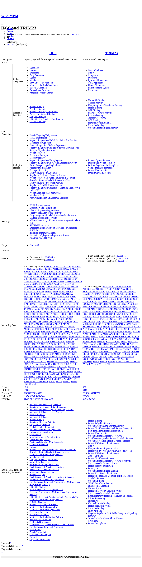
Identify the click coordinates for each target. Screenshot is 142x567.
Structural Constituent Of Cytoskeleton (47, 479)
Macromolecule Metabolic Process (103, 493)
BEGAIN (50, 274)
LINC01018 (134, 319)
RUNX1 (48, 351)
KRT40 (34, 316)
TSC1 (26, 374)
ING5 (66, 306)
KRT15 (27, 311)
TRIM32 (86, 349)
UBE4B (39, 376)
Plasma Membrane (96, 85)
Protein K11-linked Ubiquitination (103, 473)
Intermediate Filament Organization (45, 404)
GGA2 (27, 301)
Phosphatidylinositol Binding (42, 114)
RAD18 (93, 334)
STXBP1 (65, 361)
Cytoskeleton (35, 434)
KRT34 (49, 314)
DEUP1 (27, 289)
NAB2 (135, 324)
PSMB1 (86, 334)
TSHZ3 (86, 351)
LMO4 (52, 321)
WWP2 (52, 381)
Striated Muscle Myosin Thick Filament (106, 518)
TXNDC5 (94, 351)
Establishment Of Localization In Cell (46, 489)
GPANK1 (108, 311)
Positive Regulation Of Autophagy (103, 165)
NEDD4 (37, 334)
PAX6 (32, 339)
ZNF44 (35, 384)
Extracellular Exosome (40, 90)
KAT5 (89, 316)
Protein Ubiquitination (98, 170)
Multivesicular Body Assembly (43, 173)
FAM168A (68, 294)
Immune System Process (99, 160)
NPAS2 (75, 334)
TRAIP (111, 346)
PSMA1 (136, 331)
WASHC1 (43, 381)
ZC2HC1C (125, 359)
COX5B (94, 299)
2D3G (26, 399)
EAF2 (93, 304)
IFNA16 (34, 306)
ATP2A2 (74, 271)
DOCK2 (86, 304)
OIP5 (57, 336)
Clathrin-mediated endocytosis (43, 218)
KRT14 (78, 309)
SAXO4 (64, 351)
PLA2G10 (28, 341)
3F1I (32, 399)
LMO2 (86, 321)
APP (76, 269)
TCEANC (121, 344)
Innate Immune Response (99, 173)
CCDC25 (87, 296)
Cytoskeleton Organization (41, 432)
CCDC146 (129, 294)
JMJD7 (37, 309)
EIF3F (55, 291)
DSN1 (58, 289)
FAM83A (116, 306)
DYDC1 (72, 289)
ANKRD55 (47, 269)
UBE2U (134, 354)
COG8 (33, 284)
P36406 (86, 396)
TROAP (119, 349)
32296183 (76, 34)
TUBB (41, 374)
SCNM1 (86, 339)
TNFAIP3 (96, 346)
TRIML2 (78, 371)
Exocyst (33, 537)
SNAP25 (63, 356)
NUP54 (27, 336)
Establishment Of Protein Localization (47, 467)
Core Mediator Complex (40, 534)
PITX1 (66, 339)
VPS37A (57, 379)
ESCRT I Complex (38, 502)
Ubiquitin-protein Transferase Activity (105, 105)
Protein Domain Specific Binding (44, 111)
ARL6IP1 (36, 271)
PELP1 (44, 339)
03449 (85, 390)
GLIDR (92, 311)
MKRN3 (36, 331)
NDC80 (77, 331)
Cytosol (33, 78)
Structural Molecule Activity (42, 422)
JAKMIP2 (28, 309)
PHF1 (85, 329)
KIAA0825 (56, 309)
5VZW (92, 399)
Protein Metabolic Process (99, 506)
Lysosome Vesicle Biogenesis (43, 208)
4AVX (50, 399)
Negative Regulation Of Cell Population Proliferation (53, 140)
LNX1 (98, 321)
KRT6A (41, 316)
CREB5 (109, 299)
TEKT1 (72, 364)
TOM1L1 (28, 369)
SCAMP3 (73, 351)
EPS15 (62, 291)
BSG (43, 276)
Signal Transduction (38, 138)
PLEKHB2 (60, 341)
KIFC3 (96, 316)
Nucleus (91, 73)
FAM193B (107, 306)
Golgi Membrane (95, 70)
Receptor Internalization (40, 168)
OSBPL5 (64, 336)
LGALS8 (113, 319)
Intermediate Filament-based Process (46, 412)
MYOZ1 (127, 324)
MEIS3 (48, 329)
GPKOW (118, 311)
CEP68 (61, 281)
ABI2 (46, 266)
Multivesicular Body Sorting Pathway (46, 517)
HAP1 (27, 304)
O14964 (41, 396)
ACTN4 (106, 286)
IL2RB (48, 306)
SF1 (92, 339)
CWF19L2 (125, 299)
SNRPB (92, 341)
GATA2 (111, 309)
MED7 (41, 329)
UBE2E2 (95, 354)
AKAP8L (37, 269)
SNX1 (70, 356)
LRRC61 (59, 321)
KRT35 (56, 314)
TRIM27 (44, 371)
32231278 (49, 259)
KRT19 (48, 311)
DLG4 (42, 289)
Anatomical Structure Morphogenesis (46, 442)
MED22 (64, 326)
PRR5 (43, 346)
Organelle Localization (40, 539)
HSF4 (61, 304)
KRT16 (34, 311)
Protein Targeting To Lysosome (43, 135)
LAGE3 (133, 316)
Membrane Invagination (40, 143)
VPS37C (74, 379)
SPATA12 (43, 359)
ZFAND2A (87, 361)
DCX (100, 301)
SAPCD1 (56, 351)
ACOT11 (59, 266)
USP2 (110, 356)
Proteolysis (93, 468)
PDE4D (137, 326)
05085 (27, 390)
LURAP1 (68, 321)
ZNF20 (96, 361)
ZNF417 (120, 361)
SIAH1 (106, 339)
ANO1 (96, 289)
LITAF (38, 321)
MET (60, 329)
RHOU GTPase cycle (39, 225)
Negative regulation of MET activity (46, 213)
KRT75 (49, 316)
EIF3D (109, 304)
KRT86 (70, 316)
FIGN (59, 296)
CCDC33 (53, 279)
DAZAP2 (58, 286)
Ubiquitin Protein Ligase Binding (44, 459)
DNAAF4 (129, 301)
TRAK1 (60, 369)
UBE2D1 (108, 351)
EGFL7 (34, 291)
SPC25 (51, 359)
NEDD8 (45, 334)
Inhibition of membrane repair (43, 233)
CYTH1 (86, 301)
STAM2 (34, 361)
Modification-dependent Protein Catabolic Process (52, 524)
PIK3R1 (58, 339)
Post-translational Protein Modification (105, 431)
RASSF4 (74, 346)
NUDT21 (122, 326)
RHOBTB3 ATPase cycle (41, 238)
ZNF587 (94, 364)
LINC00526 (123, 319)
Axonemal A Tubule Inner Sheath (44, 469)
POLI (127, 329)
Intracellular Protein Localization (44, 464)
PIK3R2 (98, 329)
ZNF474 (128, 361)
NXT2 (130, 326)
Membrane (34, 80)
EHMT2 (48, 291)
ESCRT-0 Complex (38, 88)
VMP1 (50, 379)
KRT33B (41, 314)
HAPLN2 (126, 311)
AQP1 (109, 289)
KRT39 (27, 316)
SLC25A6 (121, 339)
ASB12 (52, 271)
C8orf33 (86, 294)
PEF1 (38, 339)
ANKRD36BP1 (124, 286)
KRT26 (69, 311)
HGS (53, 53)
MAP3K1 (47, 324)
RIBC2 (124, 334)
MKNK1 (28, 331)
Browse (10, 31)
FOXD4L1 (37, 299)
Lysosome (34, 70)
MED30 (27, 329)
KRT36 (63, 314)
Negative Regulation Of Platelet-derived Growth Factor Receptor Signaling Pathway (54, 149)
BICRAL (66, 274)
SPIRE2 (58, 359)
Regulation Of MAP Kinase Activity (46, 185)
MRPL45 (87, 324)
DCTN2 (67, 286)
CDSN (74, 279)
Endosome (34, 73)
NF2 (58, 334)
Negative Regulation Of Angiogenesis (46, 160)
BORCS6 (28, 276)
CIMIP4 (86, 299)
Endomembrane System (98, 88)
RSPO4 (34, 351)
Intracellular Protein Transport (101, 163)
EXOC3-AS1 (132, 304)
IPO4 (78, 306)
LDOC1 (68, 319)
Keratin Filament (37, 414)
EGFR (41, 291)
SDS (38, 354)
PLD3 (52, 341)
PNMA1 (27, 344)
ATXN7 (101, 291)
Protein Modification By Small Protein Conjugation (111, 428)
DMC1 (113, 301)
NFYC (63, 334)
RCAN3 (109, 334)
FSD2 (52, 299)
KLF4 (64, 309)
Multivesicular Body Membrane (44, 85)
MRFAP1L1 (46, 331)
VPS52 (35, 381)
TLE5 (64, 366)
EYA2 (60, 294)
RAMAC (102, 334)
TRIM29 (127, 346)
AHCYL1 (28, 269)
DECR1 (74, 286)
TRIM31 (136, 346)
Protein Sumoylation (97, 523)
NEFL (52, 334)
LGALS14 (95, 319)
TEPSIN (130, 344)
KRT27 (76, 311)
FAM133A (97, 306)
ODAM (51, 336)
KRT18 (41, 311)
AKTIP (113, 286)
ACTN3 (67, 266)
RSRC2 (122, 336)
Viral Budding (36, 529)
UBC (26, 376)
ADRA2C (76, 266)
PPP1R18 (112, 331)
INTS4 (72, 306)
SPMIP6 (66, 359)
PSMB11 (50, 346)
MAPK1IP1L (30, 326)
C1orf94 (49, 276)
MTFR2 (102, 324)
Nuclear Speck (94, 488)
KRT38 (77, 314)
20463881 (49, 257)
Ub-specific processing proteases (44, 210)
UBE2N (126, 354)
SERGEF (45, 354)
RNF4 (63, 349)
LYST (75, 321)
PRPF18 (120, 331)
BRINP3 (36, 276)
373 (84, 387)
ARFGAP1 (118, 289)
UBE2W (86, 356)
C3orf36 (67, 276)
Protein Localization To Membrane (45, 193)
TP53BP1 (37, 369)
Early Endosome (37, 75)
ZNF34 (74, 381)
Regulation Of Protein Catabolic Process (48, 175)
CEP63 (54, 281)
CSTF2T (70, 284)
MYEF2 (110, 324)
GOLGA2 (42, 301)
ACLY (52, 266)
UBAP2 (70, 374)
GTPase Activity (95, 103)
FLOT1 (65, 296)
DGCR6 (35, 289)
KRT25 (62, 311)
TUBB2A (48, 374)
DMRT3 (120, 301)
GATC (64, 299)
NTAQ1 (114, 326)
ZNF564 (136, 361)
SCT (33, 354)
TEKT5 (27, 366)
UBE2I (32, 376)
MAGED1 (38, 324)
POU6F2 (52, 344)
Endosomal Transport (39, 155)
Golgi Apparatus (95, 83)
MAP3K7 (67, 324)
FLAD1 (91, 309)
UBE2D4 (135, 351)
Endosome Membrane (39, 514)
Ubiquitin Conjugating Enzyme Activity (106, 426)
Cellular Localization (39, 444)
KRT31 (33, 314)
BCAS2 (42, 274)
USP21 (124, 356)
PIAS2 (91, 329)
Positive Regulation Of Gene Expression (48, 145)
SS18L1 (74, 359)
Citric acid (34, 245)
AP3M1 (102, 289)
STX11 (57, 361)
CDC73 (112, 296)
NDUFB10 (29, 334)
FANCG (37, 296)
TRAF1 (45, 369)
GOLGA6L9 (53, 301)
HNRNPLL (93, 314)
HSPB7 (109, 314)
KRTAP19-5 (29, 319)
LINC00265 (29, 321)
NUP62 (34, 336)
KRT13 (71, 309)
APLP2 (70, 269)
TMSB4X (87, 346)
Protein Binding (37, 106)
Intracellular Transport (40, 462)
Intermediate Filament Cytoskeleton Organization (51, 409)
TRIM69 (61, 371)
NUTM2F (42, 336)
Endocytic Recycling (39, 170)
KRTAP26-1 (41, 319)
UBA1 (56, 374)
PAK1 (79, 336)
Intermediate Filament (39, 417)
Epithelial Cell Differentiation (43, 427)
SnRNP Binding (95, 511)
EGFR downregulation (40, 205)
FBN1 (44, 296)
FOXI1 (46, 299)
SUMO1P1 (133, 341)
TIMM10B (41, 366)
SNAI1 (136, 339)
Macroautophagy (37, 158)
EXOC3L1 (29, 294)
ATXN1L (28, 274)
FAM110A (87, 306)
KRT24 (55, 311)
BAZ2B (115, 291)
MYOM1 (119, 324)
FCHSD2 (52, 296)
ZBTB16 (109, 359)
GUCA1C (74, 301)
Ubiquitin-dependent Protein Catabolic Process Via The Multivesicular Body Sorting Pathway (54, 498)
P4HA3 (72, 336)
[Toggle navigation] (2, 24)
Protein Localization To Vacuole (44, 504)
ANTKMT (57, 269)
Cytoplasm (34, 68)
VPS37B (66, 379)
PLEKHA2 (120, 329)
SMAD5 (44, 356)
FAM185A (28, 296)
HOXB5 (102, 314)
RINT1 (57, 349)
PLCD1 (45, 341)
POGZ (35, 344)
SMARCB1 (53, 356)
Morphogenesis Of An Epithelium (45, 437)
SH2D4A (99, 339)
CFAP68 (69, 281)
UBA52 (62, 374)
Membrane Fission (38, 195)
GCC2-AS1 (120, 309)
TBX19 (56, 364)
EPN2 (123, 304)
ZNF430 (27, 384)
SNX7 (27, 359)
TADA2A (39, 364)
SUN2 (27, 364)
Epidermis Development (40, 522)
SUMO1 (73, 361)
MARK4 (40, 326)
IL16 (115, 314)
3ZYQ (44, 399)
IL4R (53, 306)
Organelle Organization (40, 424)
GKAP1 (34, 301)
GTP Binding (94, 110)
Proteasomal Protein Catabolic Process (105, 491)
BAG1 (109, 291)
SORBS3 (34, 359)
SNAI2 (86, 341)
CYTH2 (93, 301)
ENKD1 (116, 304)
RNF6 (116, 336)
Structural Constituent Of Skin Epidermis (48, 407)
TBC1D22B (104, 344)
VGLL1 (86, 359)
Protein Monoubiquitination (100, 466)
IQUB (126, 314)
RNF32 (102, 336)
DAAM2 (50, 286)
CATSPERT (103, 294)
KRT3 (26, 314)
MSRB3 (95, 324)
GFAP (70, 299)
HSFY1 (67, 304)
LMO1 (45, 321)
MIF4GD (78, 329)
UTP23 (130, 356)
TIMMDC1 (51, 366)
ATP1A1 (65, 271)
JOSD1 (133, 314)
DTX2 (65, 289)
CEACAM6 (29, 281)
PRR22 (36, 346)
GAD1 (104, 309)
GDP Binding (94, 120)
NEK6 (93, 326)
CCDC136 (33, 279)
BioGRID (11, 44)
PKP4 (111, 329)
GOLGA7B (64, 301)
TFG (33, 366)
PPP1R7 (71, 344)
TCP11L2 (64, 364)
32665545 (121, 256)
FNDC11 (28, 299)
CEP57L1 (46, 281)
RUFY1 (135, 336)
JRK (84, 316)
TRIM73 (69, 371)
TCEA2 (113, 344)
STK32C (42, 361)
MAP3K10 (57, 324)
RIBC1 (117, 334)
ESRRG (69, 291)
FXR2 (98, 309)
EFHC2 (27, 291)
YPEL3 (59, 381)
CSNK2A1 (54, 284)
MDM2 (105, 321)
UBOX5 (94, 356)
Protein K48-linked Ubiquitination (103, 443)
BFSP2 (58, 274)
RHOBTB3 (49, 349)
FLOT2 (73, 296)
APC (64, 269)
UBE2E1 (87, 354)
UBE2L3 (118, 354)
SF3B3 (62, 354)
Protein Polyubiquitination (99, 423)
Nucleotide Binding (97, 100)
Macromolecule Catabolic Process (103, 463)
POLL (133, 329)
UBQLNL (66, 376)
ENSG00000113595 (91, 393)
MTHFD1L (57, 331)
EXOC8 (53, 294)
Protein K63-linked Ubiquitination (103, 453)
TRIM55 (103, 349)
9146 (26, 387)
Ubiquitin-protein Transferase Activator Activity (109, 461)
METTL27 (68, 329)
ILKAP (60, 306)
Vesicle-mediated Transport (100, 168)
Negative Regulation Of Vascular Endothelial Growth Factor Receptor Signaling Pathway (53, 164)
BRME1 (132, 291)
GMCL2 (100, 311)
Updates (10, 38)
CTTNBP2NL (30, 286)
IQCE (120, 314)
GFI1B (77, 299)
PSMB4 (58, 346)
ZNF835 (110, 364)
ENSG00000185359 (33, 393)
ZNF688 (102, 364)
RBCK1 (27, 349)
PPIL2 (94, 331)
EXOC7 (45, 294)
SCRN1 (27, 354)
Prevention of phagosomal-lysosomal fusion (49, 235)
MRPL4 (136, 321)
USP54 (36, 379)
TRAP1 (67, 369)
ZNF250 (103, 361)
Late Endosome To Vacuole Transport (46, 527)
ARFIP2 (27, 271)
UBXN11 (76, 376)
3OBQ (37, 399)
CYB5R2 (41, 286)
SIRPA (113, 339)
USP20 (117, 356)
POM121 (87, 331)
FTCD (58, 299)
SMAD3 (36, 356)
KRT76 (56, 316)
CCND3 (61, 279)
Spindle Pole (93, 501)
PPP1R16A (62, 344)
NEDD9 (86, 326)
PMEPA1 (70, 341)
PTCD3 (65, 346)
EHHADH (101, 304)
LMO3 (92, 321)
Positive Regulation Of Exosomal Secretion (49, 198)
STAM (27, 361)
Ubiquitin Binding (38, 116)
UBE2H (103, 354)
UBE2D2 (117, 351)
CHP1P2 (135, 296)
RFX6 (40, 349)
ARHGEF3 (128, 289)
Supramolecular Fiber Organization (45, 429)
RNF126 (86, 336)
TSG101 (33, 374)
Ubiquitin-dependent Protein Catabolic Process (109, 441)
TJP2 (59, 366)
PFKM (51, 339)
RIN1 (130, 334)
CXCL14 (134, 299)
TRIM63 (111, 349)
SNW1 (109, 341)
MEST (55, 329)
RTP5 (128, 336)
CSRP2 (116, 299)
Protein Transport (37, 153)
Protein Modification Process (101, 458)
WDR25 (93, 359)
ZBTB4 (116, 359)
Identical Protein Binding (99, 123)
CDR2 (68, 279)
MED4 (35, 329)
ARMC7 (45, 271)
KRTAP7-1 (52, 319)
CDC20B (104, 296)
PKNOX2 (73, 339)
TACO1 (86, 344)
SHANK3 (70, 354)
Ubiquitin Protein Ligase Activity (103, 128)
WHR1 (101, 359)
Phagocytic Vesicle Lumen (41, 93)
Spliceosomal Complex (98, 486)
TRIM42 (95, 349)
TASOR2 (48, 364)
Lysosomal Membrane (98, 80)
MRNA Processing (96, 498)
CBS (26, 279)
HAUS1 (33, 304)
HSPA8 (75, 304)
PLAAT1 (38, 341)
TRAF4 (52, 369)
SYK (32, 364)
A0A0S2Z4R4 (30, 396)
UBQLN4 (57, 376)
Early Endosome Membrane (42, 83)
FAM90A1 (126, 306)
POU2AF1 (43, 344)
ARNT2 (86, 291)
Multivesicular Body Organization (45, 509)
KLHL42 (104, 316)
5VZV (85, 399)
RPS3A (27, 351)
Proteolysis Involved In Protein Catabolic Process (110, 451)
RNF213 (94, 336)
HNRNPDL (43, 304)
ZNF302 (66, 381)
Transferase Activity (97, 118)
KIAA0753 (46, 309)
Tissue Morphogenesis (40, 439)
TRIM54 (53, 371)
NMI (69, 334)
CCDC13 (120, 294)
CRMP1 (40, 284)
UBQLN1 (48, 376)
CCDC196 (43, 279)
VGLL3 (43, 379)
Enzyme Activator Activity (100, 113)
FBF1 (133, 306)
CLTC (26, 284)
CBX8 (112, 294)
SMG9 (129, 339)
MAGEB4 (28, 324)
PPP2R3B (28, 346)
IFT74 (41, 306)
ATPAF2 (94, 291)
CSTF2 (63, 284)
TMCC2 (71, 366)
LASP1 (61, 319)
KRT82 (63, 316)
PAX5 (26, 339)
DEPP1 (106, 301)
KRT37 (70, 314)
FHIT (85, 309)
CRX (46, 284)
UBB (77, 374)
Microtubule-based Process (42, 472)
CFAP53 (126, 296)
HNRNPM (53, 304)
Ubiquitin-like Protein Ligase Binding (46, 119)
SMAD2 (27, 356)
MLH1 (120, 321)
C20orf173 (59, 276)
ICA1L (27, 306)
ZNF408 (111, 361)
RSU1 (41, 351)
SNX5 (76, 356)
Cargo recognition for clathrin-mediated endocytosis (53, 215)
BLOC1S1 (75, 274)
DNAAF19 (50, 289)
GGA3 (85, 311)
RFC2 (34, 349)
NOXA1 (106, 326)
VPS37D (28, 381)
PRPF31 (128, 331)
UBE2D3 (126, 351)
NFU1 (99, 326)
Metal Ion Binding (38, 121)
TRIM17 (28, 371)
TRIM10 (75, 369)
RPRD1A (71, 349)
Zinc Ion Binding (37, 109)
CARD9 (94, 294)
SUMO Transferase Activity (100, 483)
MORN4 (128, 321)
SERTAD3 (54, 354)
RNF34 (109, 336)
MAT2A (48, 326)
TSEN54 (127, 349)
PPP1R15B (102, 331)
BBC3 (35, 274)
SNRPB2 (101, 341)
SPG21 (124, 341)
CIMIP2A (77, 281)
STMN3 (50, 361)
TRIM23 (111, 53)
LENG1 (86, 319)
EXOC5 (37, 294)
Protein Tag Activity (38, 532)
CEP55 (38, 281)
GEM (128, 309)
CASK (75, 276)
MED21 (56, 326)
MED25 (71, 326)
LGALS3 (104, 319)
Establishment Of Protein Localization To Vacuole (52, 477)
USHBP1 (28, 379)
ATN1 (58, 271)
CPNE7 (101, 299)
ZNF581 (86, 364)
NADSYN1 (68, 331)
